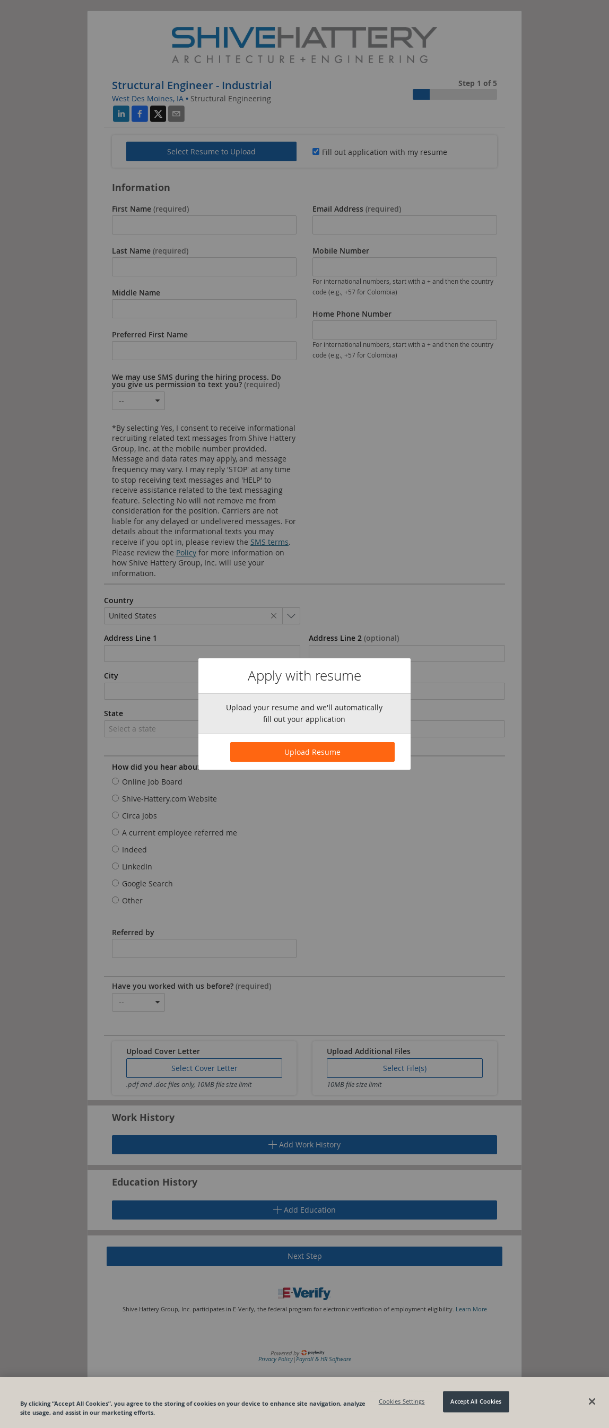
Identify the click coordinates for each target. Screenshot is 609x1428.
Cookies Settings (402, 1402)
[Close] (592, 1401)
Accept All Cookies (475, 1402)
